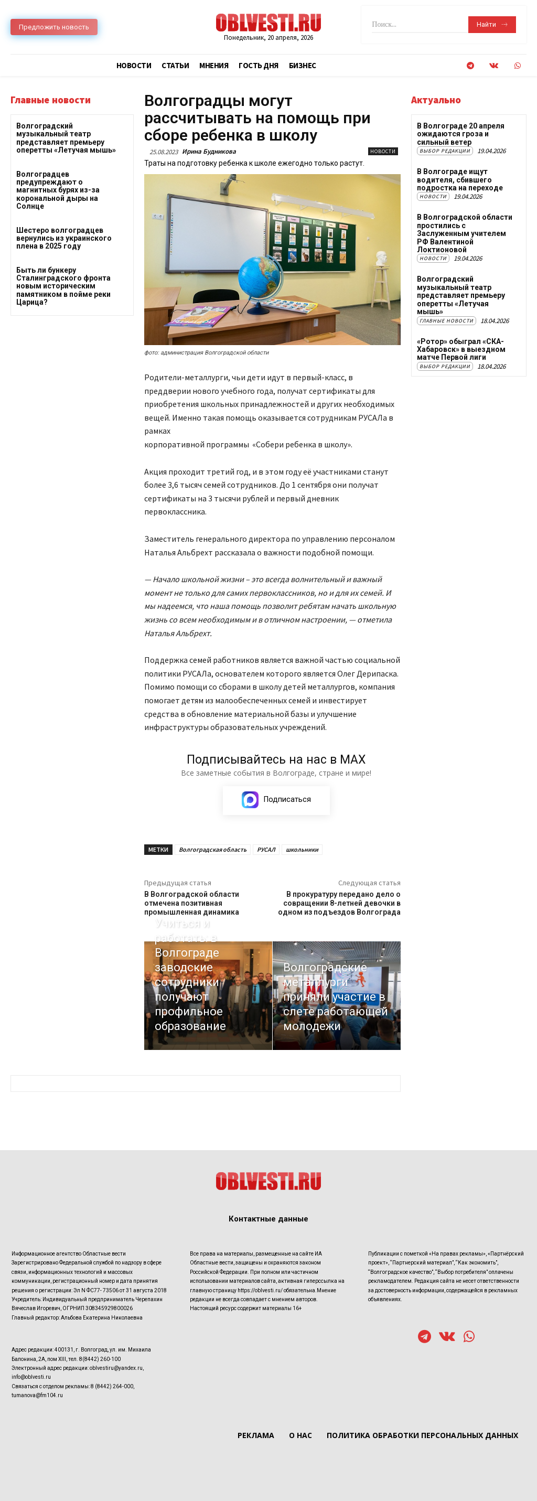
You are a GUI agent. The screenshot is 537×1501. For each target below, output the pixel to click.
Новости (383, 151)
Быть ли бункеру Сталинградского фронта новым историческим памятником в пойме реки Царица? (63, 286)
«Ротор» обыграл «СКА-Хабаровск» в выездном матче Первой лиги (461, 349)
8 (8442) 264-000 (112, 1386)
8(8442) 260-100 (100, 1358)
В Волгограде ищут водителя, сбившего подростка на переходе (460, 179)
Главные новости (447, 320)
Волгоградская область (212, 849)
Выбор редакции (445, 150)
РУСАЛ (266, 849)
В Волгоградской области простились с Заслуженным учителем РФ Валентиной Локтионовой (464, 233)
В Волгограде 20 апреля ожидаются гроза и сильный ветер (460, 134)
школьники (302, 849)
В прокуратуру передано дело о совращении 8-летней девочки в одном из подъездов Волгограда (339, 903)
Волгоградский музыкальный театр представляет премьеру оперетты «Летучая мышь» (66, 138)
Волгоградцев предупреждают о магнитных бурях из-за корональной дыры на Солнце (58, 190)
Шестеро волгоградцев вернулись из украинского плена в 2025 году (64, 238)
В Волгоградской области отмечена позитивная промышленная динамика (191, 903)
